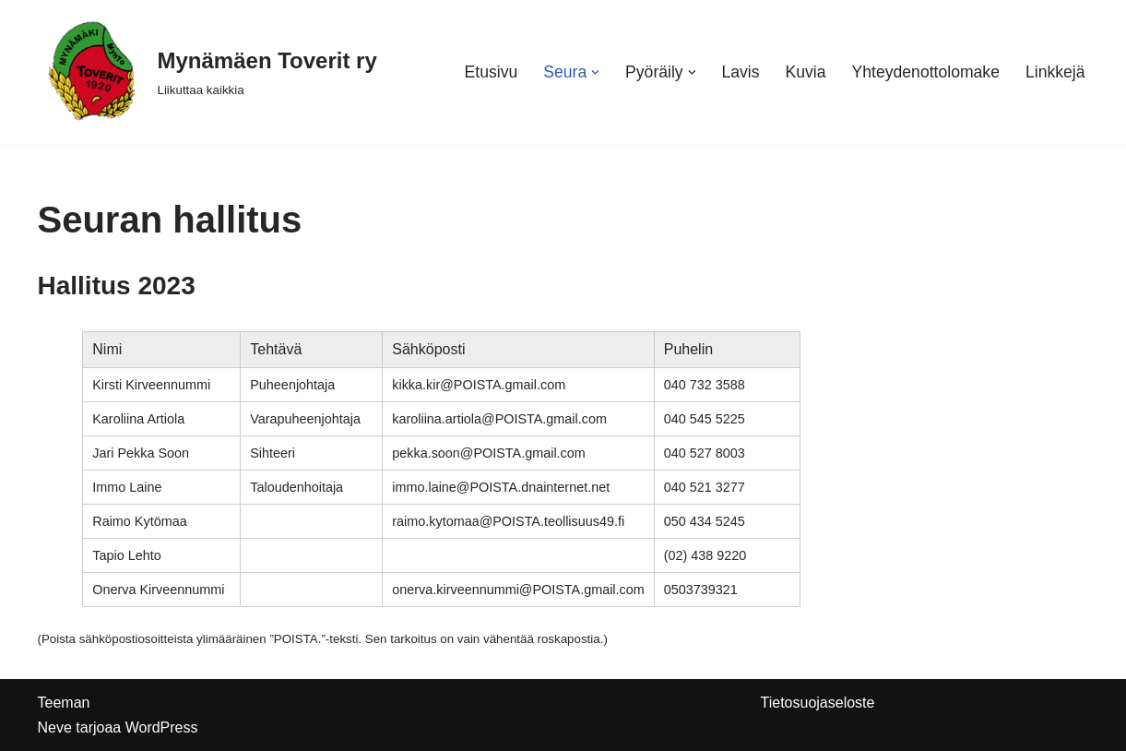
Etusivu (491, 72)
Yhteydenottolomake (926, 72)
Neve (55, 727)
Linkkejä (1055, 72)
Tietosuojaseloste (818, 702)
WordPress (161, 727)
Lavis (740, 72)
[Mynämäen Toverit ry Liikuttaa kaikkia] (207, 72)
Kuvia (806, 72)
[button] (595, 72)
